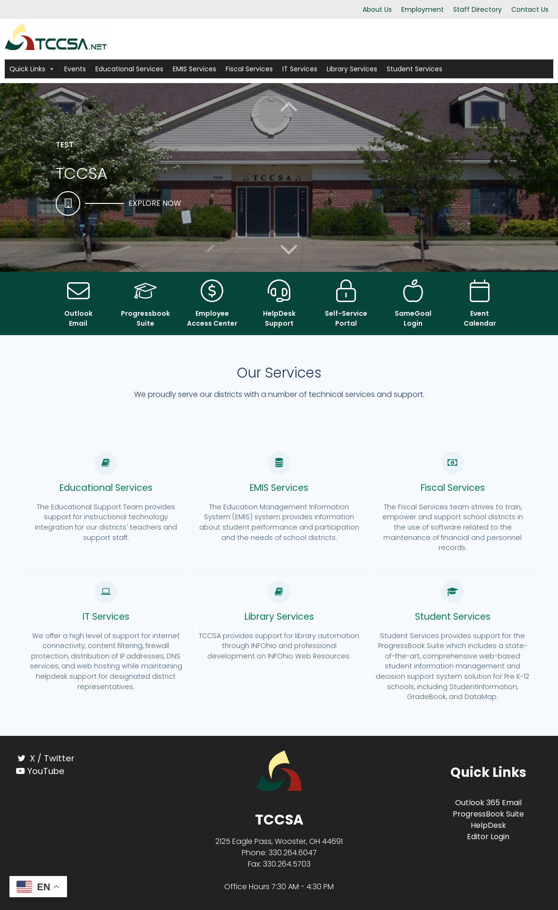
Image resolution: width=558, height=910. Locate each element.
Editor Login (488, 836)
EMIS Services (194, 69)
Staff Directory (477, 9)
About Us (377, 9)
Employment (422, 9)
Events (75, 69)
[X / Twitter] (70, 758)
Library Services (352, 69)
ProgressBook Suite (488, 814)
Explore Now (154, 203)
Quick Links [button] (32, 68)
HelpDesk (488, 825)
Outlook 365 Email (488, 802)
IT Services (299, 69)
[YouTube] (70, 771)
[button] (288, 249)
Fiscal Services (249, 69)
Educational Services (129, 69)
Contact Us (530, 9)
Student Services (414, 69)
